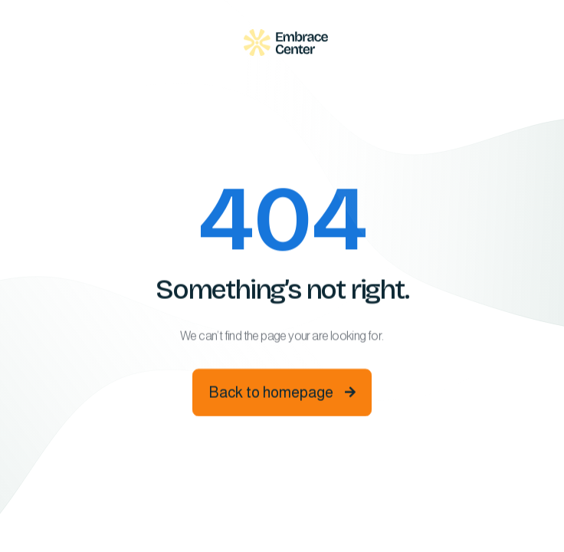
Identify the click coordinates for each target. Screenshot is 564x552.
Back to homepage (282, 394)
